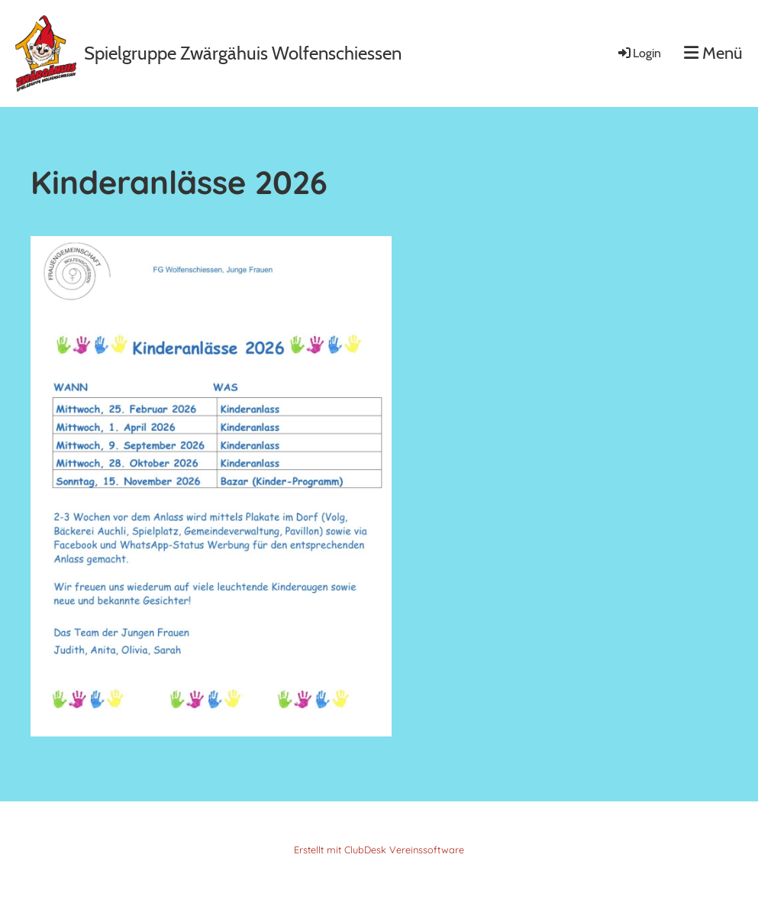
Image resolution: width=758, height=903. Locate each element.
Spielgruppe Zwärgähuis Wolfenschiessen (243, 53)
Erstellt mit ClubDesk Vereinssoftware (379, 849)
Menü (713, 53)
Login (638, 53)
